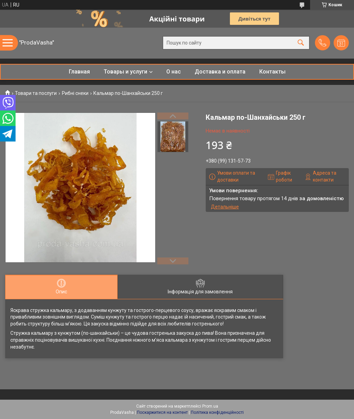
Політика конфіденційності (217, 412)
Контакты (272, 71)
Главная (79, 71)
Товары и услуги (125, 71)
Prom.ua (210, 406)
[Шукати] (300, 43)
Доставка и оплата (220, 71)
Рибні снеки (75, 93)
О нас (173, 71)
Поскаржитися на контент (162, 412)
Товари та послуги (36, 93)
